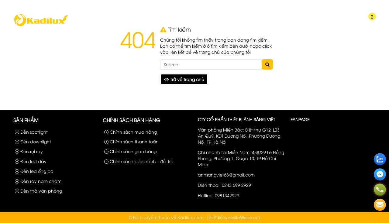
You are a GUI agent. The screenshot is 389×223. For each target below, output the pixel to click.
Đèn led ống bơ (34, 171)
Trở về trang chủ (184, 79)
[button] (349, 21)
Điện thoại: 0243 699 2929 (224, 185)
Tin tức (222, 22)
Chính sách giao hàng (130, 151)
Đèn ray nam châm (38, 181)
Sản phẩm (320, 5)
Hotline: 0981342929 (218, 195)
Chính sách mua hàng (130, 132)
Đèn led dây (30, 161)
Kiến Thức (291, 22)
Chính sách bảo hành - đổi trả (139, 161)
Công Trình (345, 5)
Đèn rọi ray (29, 151)
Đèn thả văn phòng (38, 191)
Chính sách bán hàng (131, 120)
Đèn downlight (33, 141)
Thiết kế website (223, 217)
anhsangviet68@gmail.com (226, 174)
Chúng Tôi (120, 22)
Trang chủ (85, 22)
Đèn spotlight (31, 132)
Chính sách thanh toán (131, 141)
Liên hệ (367, 5)
